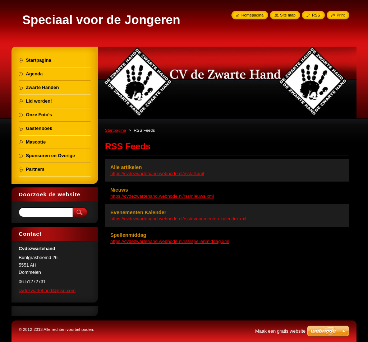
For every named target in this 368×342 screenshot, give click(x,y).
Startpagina (115, 130)
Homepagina (253, 15)
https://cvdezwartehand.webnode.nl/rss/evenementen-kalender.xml (178, 218)
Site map (287, 15)
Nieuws (119, 190)
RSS (316, 15)
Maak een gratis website (280, 331)
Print (341, 15)
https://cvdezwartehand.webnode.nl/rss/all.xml (157, 173)
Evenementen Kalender (138, 212)
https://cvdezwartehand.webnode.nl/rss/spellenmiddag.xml (169, 241)
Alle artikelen (126, 167)
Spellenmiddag (128, 235)
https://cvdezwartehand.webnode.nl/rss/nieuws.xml (162, 196)
